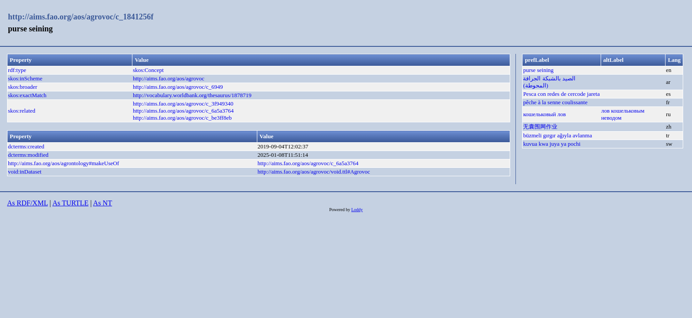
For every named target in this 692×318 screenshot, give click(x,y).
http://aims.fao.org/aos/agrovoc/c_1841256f (81, 16)
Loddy (357, 209)
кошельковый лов (544, 114)
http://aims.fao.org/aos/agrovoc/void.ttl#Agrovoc (314, 171)
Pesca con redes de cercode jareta (561, 94)
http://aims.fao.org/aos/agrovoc (168, 78)
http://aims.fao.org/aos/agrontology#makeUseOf (63, 163)
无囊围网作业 (540, 126)
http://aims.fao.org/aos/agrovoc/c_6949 (178, 86)
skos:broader (22, 86)
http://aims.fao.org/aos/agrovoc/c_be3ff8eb (182, 117)
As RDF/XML (27, 203)
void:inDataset (24, 171)
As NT (102, 203)
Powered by (340, 209)
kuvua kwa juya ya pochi (551, 143)
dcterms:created (26, 146)
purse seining (538, 70)
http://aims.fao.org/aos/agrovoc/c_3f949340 (183, 103)
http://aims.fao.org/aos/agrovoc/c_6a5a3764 (183, 110)
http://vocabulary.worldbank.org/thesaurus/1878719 (192, 95)
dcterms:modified (28, 154)
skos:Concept (148, 70)
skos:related (21, 110)
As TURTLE (71, 203)
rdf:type (17, 70)
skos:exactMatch (27, 95)
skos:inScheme (25, 78)
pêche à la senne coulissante (555, 102)
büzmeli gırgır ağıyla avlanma (557, 135)
